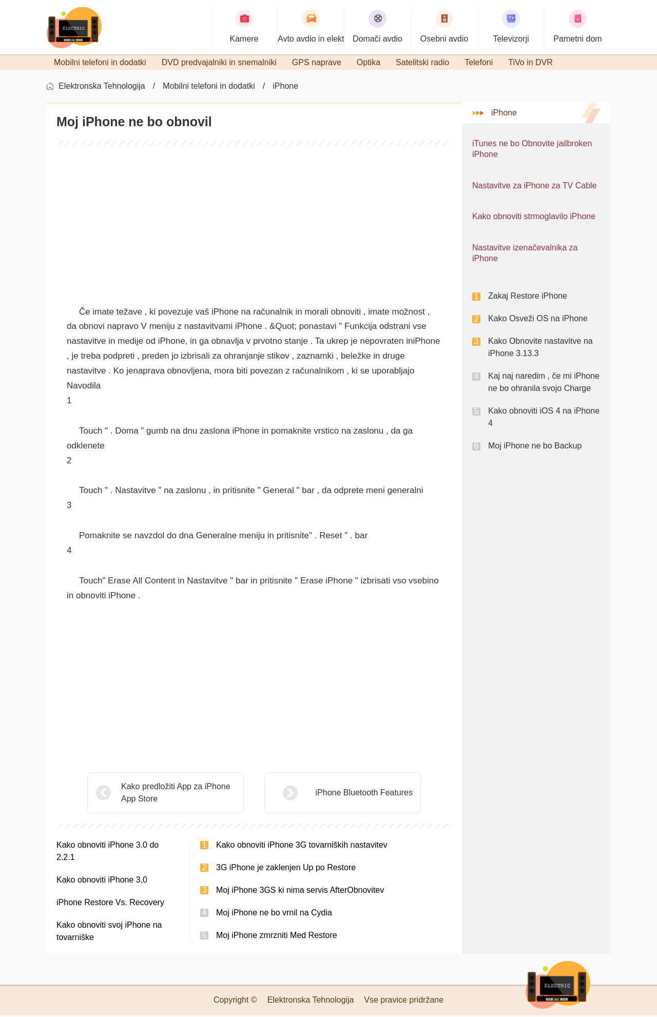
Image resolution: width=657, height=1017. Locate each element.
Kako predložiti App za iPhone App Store (175, 794)
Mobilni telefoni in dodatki (209, 87)
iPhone (285, 87)
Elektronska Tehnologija (102, 87)
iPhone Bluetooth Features (338, 794)
